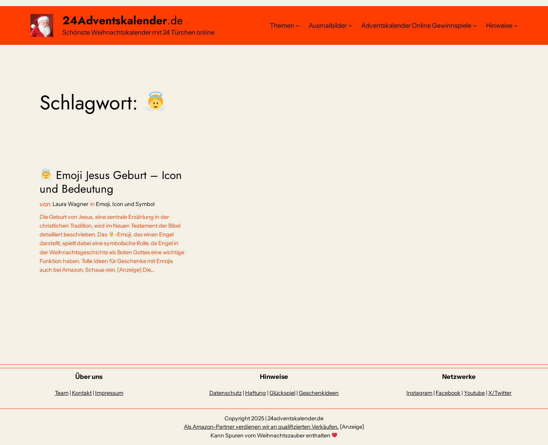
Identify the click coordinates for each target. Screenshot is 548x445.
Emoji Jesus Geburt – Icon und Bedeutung (111, 181)
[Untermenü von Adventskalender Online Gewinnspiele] (475, 25)
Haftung (255, 393)
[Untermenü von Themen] (297, 25)
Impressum (109, 393)
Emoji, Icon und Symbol (125, 204)
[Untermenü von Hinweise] (516, 25)
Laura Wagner (70, 204)
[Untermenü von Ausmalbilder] (350, 25)
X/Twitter (499, 393)
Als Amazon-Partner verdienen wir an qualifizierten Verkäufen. (261, 426)
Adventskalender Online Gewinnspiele (416, 25)
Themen (282, 25)
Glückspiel (282, 393)
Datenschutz (225, 393)
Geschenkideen (319, 393)
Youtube (474, 393)
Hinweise (499, 25)
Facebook (448, 393)
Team (61, 393)
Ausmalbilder (328, 25)
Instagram (419, 393)
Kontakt (82, 393)
